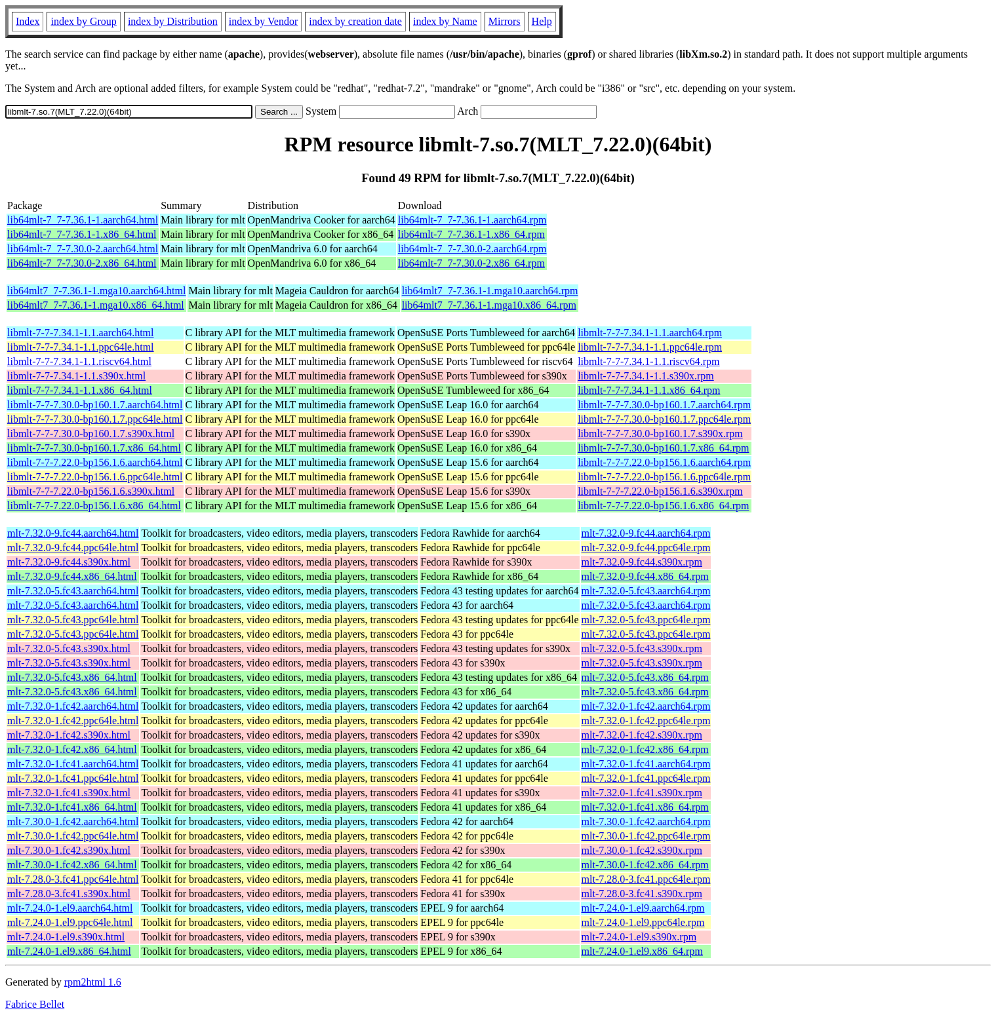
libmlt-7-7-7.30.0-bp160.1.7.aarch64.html (95, 404)
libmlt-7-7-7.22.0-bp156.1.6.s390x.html (90, 491)
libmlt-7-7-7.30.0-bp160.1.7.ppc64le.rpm (664, 419)
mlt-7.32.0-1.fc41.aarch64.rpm (646, 763)
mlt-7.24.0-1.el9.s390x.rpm (639, 936)
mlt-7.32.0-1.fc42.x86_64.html (72, 749)
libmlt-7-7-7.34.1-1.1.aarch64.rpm (650, 332)
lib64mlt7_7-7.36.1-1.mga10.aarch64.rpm (490, 290)
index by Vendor (263, 21)
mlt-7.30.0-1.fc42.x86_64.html (72, 864)
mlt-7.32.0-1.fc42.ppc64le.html (72, 720)
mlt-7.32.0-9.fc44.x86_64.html (72, 576)
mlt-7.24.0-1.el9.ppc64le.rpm (643, 922)
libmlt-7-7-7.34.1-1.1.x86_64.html (79, 390)
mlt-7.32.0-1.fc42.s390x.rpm (642, 735)
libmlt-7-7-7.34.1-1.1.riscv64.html (79, 361)
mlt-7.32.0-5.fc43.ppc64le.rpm (646, 619)
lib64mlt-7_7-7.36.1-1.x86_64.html (82, 234)
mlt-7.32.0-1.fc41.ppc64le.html (72, 778)
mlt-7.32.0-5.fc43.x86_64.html (72, 677)
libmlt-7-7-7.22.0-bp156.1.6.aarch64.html (95, 462)
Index (27, 21)
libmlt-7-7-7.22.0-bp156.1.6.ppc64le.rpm (664, 476)
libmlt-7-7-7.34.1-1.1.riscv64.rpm (648, 361)
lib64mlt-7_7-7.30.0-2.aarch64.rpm (472, 248)
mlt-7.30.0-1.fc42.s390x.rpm (642, 850)
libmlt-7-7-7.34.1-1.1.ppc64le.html (80, 347)
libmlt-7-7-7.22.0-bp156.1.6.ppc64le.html (95, 476)
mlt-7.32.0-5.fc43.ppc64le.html (72, 619)
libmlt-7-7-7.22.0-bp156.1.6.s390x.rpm (660, 491)
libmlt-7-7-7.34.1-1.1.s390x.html (76, 375)
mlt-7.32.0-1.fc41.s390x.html (68, 792)
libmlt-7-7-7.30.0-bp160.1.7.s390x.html (90, 433)
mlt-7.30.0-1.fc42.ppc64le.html (72, 835)
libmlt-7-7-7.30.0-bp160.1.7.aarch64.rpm (664, 404)
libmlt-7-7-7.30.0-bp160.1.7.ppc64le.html (95, 419)
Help (542, 21)
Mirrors (504, 21)
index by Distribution (173, 21)
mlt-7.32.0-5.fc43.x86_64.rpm (645, 677)
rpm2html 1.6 (92, 982)
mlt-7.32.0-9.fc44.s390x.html (68, 562)
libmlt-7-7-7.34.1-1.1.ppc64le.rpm (650, 347)
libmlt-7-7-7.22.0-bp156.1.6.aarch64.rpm (664, 462)
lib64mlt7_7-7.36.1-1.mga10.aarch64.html (96, 290)
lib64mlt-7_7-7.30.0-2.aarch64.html (82, 248)
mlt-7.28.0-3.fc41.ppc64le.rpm (646, 879)
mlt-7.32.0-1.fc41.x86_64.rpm (645, 807)
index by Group (83, 21)
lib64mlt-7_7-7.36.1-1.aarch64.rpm (472, 219)
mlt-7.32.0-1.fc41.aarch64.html (72, 763)
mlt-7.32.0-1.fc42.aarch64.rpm (646, 706)
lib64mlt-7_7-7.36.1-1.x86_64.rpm (471, 234)
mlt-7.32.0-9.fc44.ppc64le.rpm (646, 547)
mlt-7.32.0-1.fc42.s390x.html (68, 735)
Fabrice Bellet (34, 1004)
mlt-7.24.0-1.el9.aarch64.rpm (643, 908)
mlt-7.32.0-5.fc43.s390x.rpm (642, 648)
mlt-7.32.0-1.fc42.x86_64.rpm (645, 749)
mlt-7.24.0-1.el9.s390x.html (66, 936)
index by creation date (355, 21)
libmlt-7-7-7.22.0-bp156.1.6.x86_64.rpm (663, 505)
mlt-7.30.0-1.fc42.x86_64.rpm (645, 864)
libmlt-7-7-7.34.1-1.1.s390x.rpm (646, 375)
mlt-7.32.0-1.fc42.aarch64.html (72, 706)
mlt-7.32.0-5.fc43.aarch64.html (72, 590)
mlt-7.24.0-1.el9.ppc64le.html (70, 922)
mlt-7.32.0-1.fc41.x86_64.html (72, 807)
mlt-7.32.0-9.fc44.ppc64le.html (72, 547)
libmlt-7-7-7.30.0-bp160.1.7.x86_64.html (94, 447)
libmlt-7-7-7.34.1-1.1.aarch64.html (80, 332)
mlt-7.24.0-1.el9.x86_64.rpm (642, 951)
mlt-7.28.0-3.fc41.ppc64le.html (72, 879)
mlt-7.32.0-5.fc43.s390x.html (68, 648)
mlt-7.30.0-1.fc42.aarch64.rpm (646, 821)
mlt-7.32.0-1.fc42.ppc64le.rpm (646, 720)
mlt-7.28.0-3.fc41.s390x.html (68, 893)
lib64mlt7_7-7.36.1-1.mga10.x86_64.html (95, 305)
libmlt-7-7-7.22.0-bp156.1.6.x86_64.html (94, 505)
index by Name (445, 21)
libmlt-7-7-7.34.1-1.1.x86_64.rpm (649, 390)
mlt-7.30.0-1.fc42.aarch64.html (72, 821)
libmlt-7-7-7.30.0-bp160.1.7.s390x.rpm (660, 433)
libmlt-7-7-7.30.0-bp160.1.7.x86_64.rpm (663, 447)
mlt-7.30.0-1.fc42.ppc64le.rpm (646, 835)
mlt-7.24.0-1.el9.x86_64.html (69, 951)
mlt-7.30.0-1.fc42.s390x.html (68, 850)
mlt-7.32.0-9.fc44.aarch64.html (72, 533)
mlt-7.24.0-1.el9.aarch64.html (70, 908)
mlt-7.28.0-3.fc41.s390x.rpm (642, 893)
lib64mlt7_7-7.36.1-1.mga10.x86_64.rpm (489, 305)
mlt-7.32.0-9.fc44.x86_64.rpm (645, 576)
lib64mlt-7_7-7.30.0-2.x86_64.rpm (471, 263)
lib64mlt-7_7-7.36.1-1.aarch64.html (82, 219)
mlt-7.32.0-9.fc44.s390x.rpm (642, 562)
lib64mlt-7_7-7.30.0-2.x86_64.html (82, 263)
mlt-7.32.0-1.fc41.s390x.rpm (642, 792)
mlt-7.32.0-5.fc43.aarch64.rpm (646, 590)
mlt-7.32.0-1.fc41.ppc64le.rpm (646, 778)
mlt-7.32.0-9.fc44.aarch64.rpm (646, 533)
